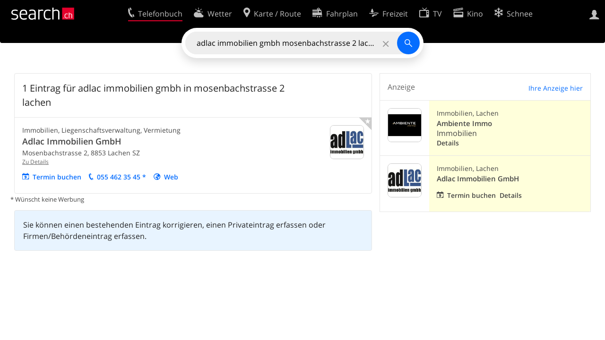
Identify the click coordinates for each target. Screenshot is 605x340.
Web (171, 176)
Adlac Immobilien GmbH (71, 141)
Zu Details (35, 162)
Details (448, 142)
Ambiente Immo (464, 123)
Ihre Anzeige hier (555, 88)
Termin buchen (57, 176)
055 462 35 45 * (121, 176)
